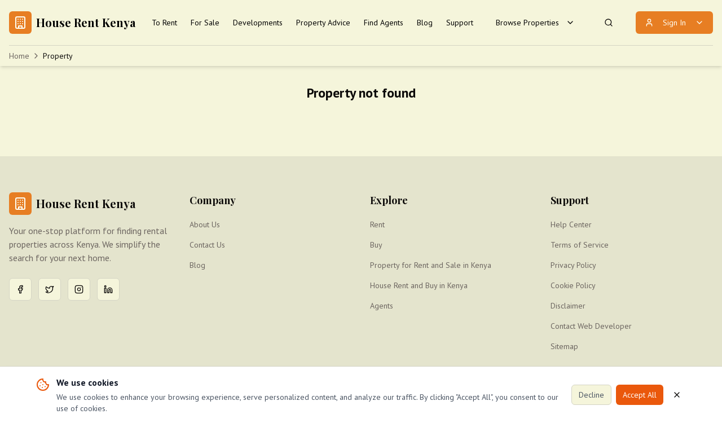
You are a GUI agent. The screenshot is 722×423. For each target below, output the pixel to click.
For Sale (205, 22)
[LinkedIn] (108, 289)
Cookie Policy (573, 285)
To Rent (164, 22)
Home (19, 56)
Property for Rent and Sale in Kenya (430, 265)
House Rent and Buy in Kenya (419, 285)
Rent (377, 224)
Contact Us (207, 245)
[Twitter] (49, 289)
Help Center (571, 224)
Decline (591, 395)
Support (459, 22)
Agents (381, 306)
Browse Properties (535, 22)
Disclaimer (568, 306)
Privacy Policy (573, 265)
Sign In (674, 22)
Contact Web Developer (591, 326)
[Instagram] (79, 289)
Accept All (640, 395)
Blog (425, 22)
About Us (205, 224)
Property (58, 56)
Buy (376, 245)
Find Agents (383, 22)
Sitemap (564, 346)
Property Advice (323, 22)
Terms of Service (580, 245)
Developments (258, 22)
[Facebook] (20, 289)
